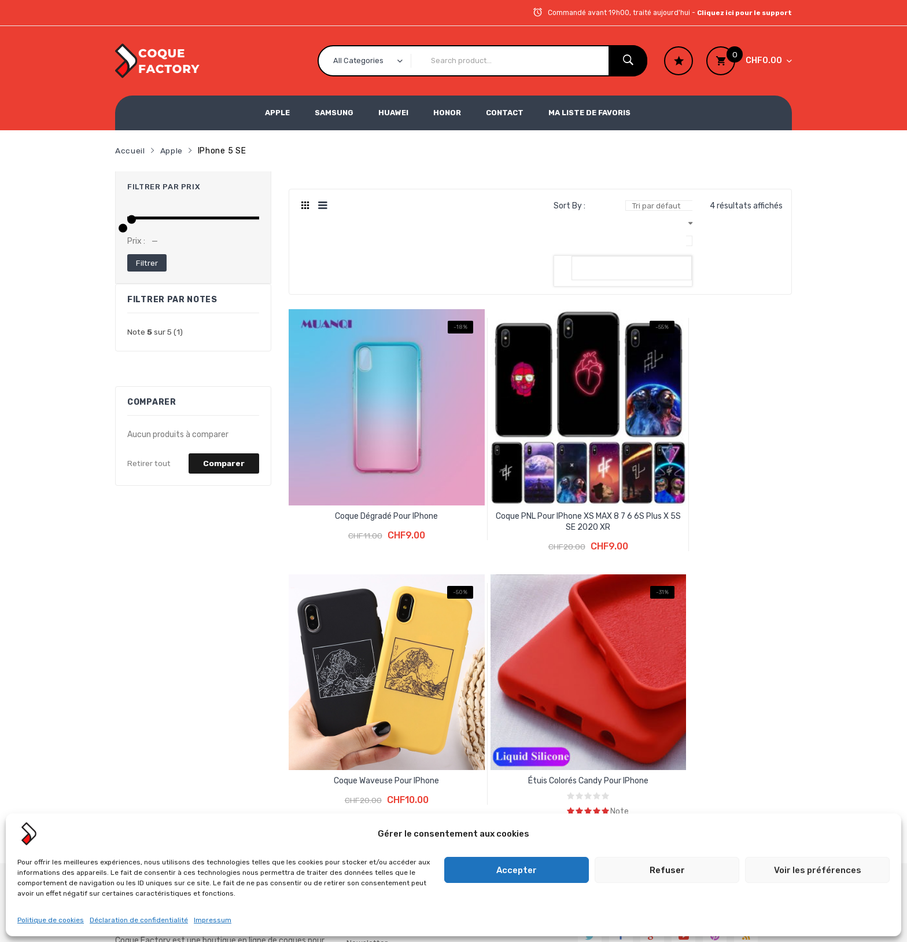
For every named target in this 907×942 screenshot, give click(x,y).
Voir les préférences (817, 870)
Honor (447, 112)
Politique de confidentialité (374, 741)
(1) (155, 331)
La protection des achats (394, 621)
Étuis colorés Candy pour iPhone (731, 440)
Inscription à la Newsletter (374, 594)
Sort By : (569, 205)
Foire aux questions (383, 675)
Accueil (130, 150)
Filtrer (147, 262)
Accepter (516, 870)
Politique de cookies (50, 920)
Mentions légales (378, 714)
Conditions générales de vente (391, 648)
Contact (504, 112)
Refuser (667, 870)
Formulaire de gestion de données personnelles (393, 776)
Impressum (212, 920)
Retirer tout (149, 463)
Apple (277, 112)
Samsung (334, 112)
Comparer (223, 463)
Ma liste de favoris (589, 112)
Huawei (393, 112)
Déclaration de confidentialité (139, 920)
